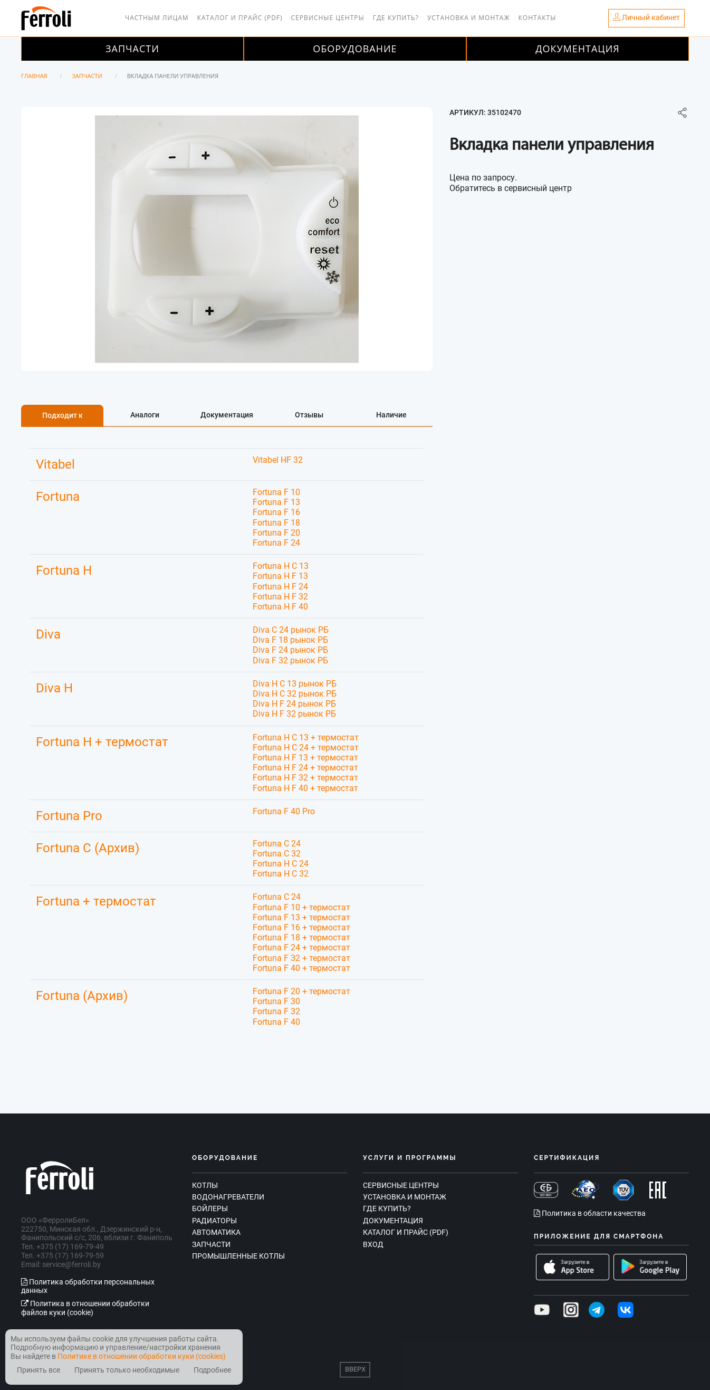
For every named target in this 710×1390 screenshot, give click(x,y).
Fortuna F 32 (276, 1011)
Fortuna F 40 (276, 1022)
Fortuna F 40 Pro (284, 811)
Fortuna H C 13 (281, 566)
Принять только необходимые (126, 1370)
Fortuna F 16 (276, 512)
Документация (577, 48)
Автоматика (216, 1232)
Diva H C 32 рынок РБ (295, 694)
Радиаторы (214, 1220)
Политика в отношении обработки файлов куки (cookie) (85, 1308)
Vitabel (55, 464)
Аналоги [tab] (144, 415)
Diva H (54, 688)
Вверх (355, 1369)
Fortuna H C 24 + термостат (306, 747)
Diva (48, 634)
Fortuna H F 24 (280, 587)
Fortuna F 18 (276, 523)
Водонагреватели (228, 1197)
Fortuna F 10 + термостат (301, 907)
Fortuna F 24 (276, 543)
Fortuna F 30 (276, 1001)
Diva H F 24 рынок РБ (294, 704)
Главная (34, 76)
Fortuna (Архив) (82, 995)
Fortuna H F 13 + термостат (305, 758)
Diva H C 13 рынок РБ (295, 684)
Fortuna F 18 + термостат (301, 937)
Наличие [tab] (391, 415)
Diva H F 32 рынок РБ (294, 714)
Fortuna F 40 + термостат (301, 968)
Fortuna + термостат (96, 901)
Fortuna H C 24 (281, 864)
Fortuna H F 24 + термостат (305, 768)
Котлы (205, 1185)
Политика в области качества (590, 1213)
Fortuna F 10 (276, 492)
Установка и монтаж (468, 17)
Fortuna (58, 496)
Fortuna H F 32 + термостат (305, 778)
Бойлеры (210, 1208)
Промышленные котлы (238, 1256)
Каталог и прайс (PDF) (240, 17)
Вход (373, 1244)
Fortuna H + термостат (102, 742)
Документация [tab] (226, 415)
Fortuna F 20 (276, 533)
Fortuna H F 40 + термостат (305, 788)
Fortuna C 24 (277, 844)
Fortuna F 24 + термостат (301, 947)
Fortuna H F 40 (280, 607)
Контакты (538, 17)
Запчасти (132, 48)
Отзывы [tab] (309, 415)
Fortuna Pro (69, 815)
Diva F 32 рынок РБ (290, 660)
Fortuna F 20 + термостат (301, 991)
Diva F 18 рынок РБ (290, 640)
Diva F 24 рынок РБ (290, 650)
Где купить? (396, 17)
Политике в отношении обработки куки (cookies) (141, 1356)
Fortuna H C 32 (281, 874)
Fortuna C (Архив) (87, 848)
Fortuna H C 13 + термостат (306, 737)
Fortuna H (64, 570)
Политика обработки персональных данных (88, 1286)
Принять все (38, 1370)
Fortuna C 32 (277, 854)
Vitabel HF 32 (278, 460)
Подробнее (212, 1370)
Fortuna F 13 (276, 502)
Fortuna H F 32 (280, 597)
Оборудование (355, 48)
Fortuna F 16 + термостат (301, 927)
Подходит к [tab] (62, 415)
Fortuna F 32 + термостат (301, 958)
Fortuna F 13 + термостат (301, 917)
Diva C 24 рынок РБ (291, 630)
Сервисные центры (327, 17)
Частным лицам (157, 17)
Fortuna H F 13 (280, 576)
